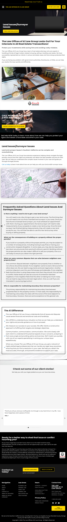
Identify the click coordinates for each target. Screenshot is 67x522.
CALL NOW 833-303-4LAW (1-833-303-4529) (16, 116)
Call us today (6, 165)
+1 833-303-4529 (56, 499)
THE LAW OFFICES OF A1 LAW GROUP (57, 487)
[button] (3, 7)
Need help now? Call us (33, 2)
